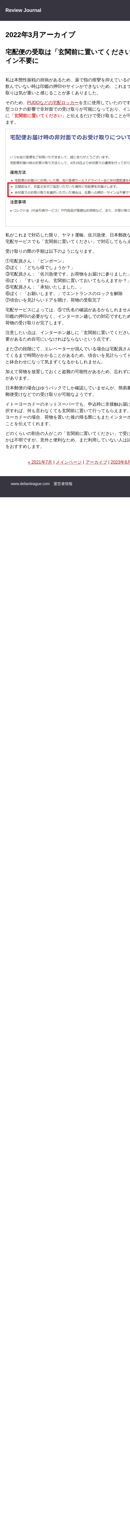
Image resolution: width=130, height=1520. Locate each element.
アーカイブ (96, 462)
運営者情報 (62, 484)
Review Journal (23, 10)
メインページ (69, 462)
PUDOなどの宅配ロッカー (53, 102)
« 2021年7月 (40, 462)
